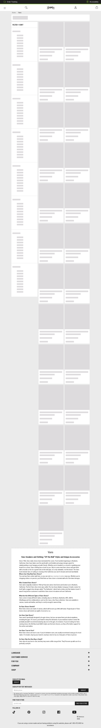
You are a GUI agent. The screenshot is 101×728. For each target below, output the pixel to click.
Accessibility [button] (91, 2)
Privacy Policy (50, 695)
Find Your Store (18, 700)
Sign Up (16, 682)
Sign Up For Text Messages (22, 687)
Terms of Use (40, 695)
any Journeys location (57, 576)
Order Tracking (10, 2)
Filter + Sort (24, 24)
